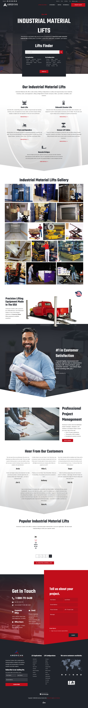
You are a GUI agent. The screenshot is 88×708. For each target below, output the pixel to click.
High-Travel (32, 60)
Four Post (48, 60)
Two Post (52, 65)
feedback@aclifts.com (34, 619)
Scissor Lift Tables (63, 130)
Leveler (59, 60)
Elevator (56, 59)
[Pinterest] (16, 1)
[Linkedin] (14, 1)
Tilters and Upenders (24, 130)
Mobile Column (48, 62)
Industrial (37, 60)
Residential (28, 64)
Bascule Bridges (44, 152)
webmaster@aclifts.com (34, 623)
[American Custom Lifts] (10, 4)
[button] (70, 1)
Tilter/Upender (54, 64)
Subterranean (48, 64)
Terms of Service (56, 698)
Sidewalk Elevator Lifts (63, 107)
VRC (57, 65)
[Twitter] (9, 1)
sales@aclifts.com (33, 616)
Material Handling (29, 62)
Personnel (40, 62)
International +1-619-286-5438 (23, 605)
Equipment (39, 59)
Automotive (28, 59)
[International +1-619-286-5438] (12, 605)
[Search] (61, 52)
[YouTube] (12, 1)
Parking (35, 62)
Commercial (34, 59)
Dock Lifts (24, 107)
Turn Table (48, 65)
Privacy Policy (50, 698)
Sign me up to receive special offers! (59, 630)
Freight (27, 60)
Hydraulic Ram (53, 60)
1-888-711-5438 (24, 598)
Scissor (54, 62)
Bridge (52, 59)
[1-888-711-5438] (13, 598)
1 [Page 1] (40, 556)
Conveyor (47, 59)
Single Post (59, 62)
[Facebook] (7, 1)
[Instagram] (11, 1)
